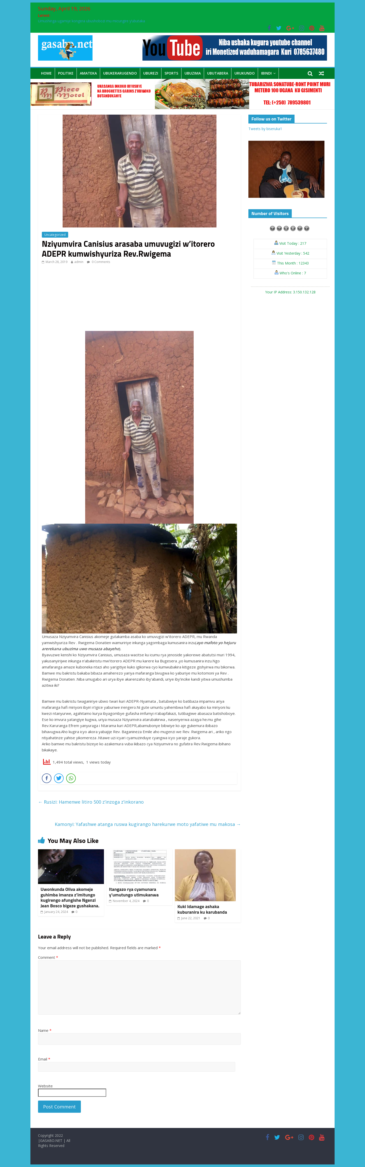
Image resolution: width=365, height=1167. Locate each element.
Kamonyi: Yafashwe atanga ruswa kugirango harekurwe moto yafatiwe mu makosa (148, 824)
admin (78, 262)
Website (45, 1085)
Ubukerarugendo (120, 73)
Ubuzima (193, 73)
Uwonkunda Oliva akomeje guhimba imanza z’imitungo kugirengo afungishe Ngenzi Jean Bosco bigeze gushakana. (70, 897)
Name (44, 1030)
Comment (48, 957)
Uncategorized (55, 235)
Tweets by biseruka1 (265, 128)
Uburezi (150, 73)
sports (171, 73)
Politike (66, 73)
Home (46, 73)
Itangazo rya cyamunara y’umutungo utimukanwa (134, 892)
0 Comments (98, 262)
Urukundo (244, 73)
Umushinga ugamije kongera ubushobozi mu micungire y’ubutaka (91, 21)
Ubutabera (217, 73)
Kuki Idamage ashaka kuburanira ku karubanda (202, 909)
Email (44, 1059)
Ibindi (266, 73)
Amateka (88, 73)
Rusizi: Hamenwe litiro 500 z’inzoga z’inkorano (91, 802)
